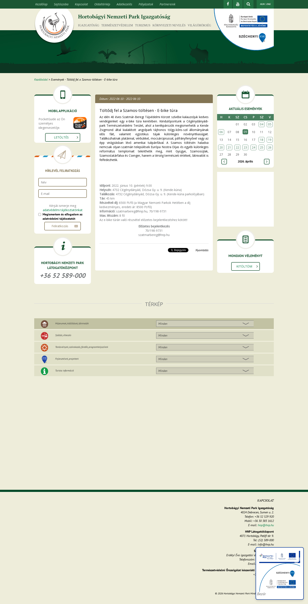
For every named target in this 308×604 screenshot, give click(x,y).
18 (261, 140)
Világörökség (199, 25)
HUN (262, 4)
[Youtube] (237, 4)
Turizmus (143, 25)
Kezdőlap (41, 4)
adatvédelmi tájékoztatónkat (63, 210)
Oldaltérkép (102, 4)
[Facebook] (228, 4)
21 (229, 147)
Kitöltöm (244, 266)
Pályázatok (146, 4)
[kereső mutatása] (248, 4)
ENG (268, 4)
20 (221, 147)
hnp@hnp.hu (266, 525)
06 (221, 132)
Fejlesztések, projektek (66, 358)
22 (237, 147)
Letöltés (61, 137)
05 (269, 124)
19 (269, 140)
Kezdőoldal (41, 79)
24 (253, 147)
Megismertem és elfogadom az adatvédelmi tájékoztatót (62, 216)
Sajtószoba (61, 4)
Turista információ (64, 370)
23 (245, 147)
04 (261, 124)
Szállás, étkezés (63, 335)
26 (269, 147)
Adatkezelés (124, 4)
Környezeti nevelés (169, 25)
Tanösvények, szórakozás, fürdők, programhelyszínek (81, 347)
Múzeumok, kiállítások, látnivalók (72, 323)
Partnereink (167, 4)
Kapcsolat (81, 4)
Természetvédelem (117, 25)
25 (261, 147)
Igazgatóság (88, 25)
